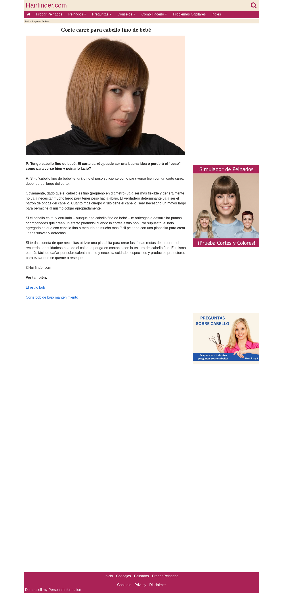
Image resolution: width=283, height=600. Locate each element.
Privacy (140, 585)
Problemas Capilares (189, 14)
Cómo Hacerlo (154, 14)
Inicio (27, 21)
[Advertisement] (106, 334)
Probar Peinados (49, 14)
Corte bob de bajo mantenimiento (52, 297)
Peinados (77, 14)
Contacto (124, 585)
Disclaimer (157, 585)
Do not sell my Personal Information (53, 590)
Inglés (216, 14)
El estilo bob (35, 287)
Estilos (45, 21)
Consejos (126, 14)
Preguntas (101, 14)
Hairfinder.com (46, 5)
